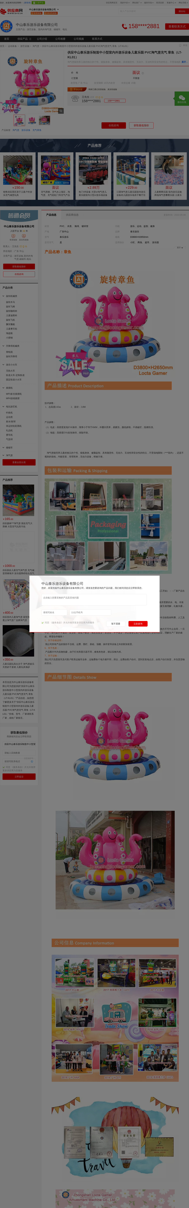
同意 (45, 622)
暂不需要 (115, 623)
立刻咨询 (138, 623)
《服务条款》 (56, 622)
